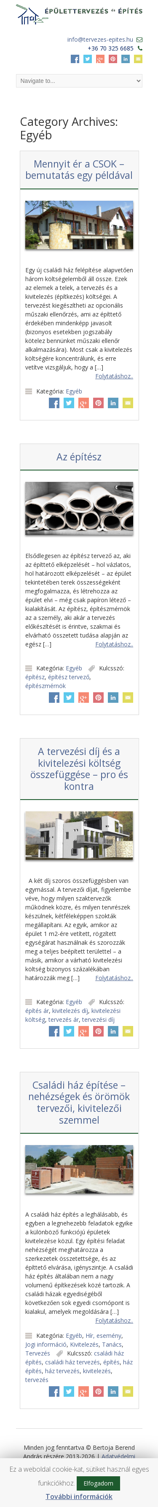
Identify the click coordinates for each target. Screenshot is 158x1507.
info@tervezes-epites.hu (100, 39)
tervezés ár (63, 1019)
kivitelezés (97, 1371)
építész (35, 677)
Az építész (79, 456)
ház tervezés (62, 1371)
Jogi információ (46, 1344)
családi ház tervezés (72, 1362)
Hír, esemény (103, 1336)
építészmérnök (45, 686)
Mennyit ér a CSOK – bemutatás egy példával (79, 169)
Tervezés (37, 1353)
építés (111, 1362)
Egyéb (74, 391)
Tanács (112, 1344)
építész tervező (68, 677)
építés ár (37, 1011)
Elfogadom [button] (98, 1483)
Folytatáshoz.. (114, 376)
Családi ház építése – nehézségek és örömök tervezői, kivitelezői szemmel (79, 1102)
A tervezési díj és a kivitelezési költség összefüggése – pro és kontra (79, 768)
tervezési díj (98, 1019)
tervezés (36, 1380)
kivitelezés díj (70, 1011)
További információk (79, 1496)
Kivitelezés (84, 1344)
